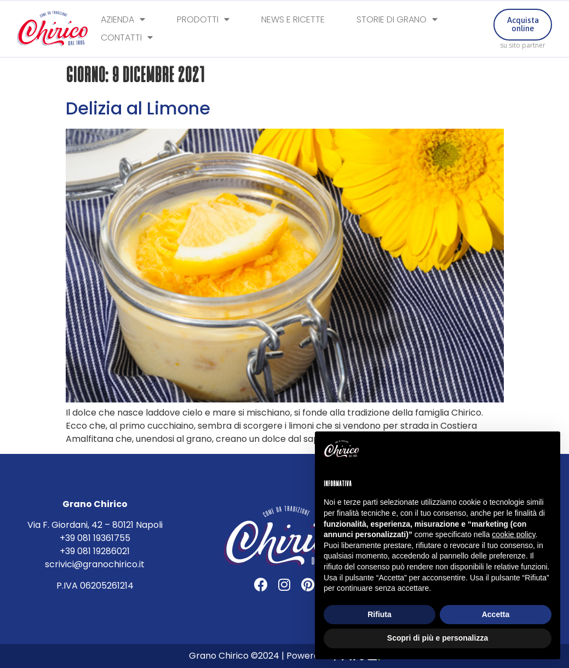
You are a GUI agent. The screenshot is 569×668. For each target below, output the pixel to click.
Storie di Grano (397, 20)
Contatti (127, 38)
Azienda (123, 20)
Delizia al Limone (138, 108)
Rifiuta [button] (379, 614)
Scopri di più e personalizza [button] (437, 638)
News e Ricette (293, 20)
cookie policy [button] (513, 534)
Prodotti (203, 20)
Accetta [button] (496, 614)
